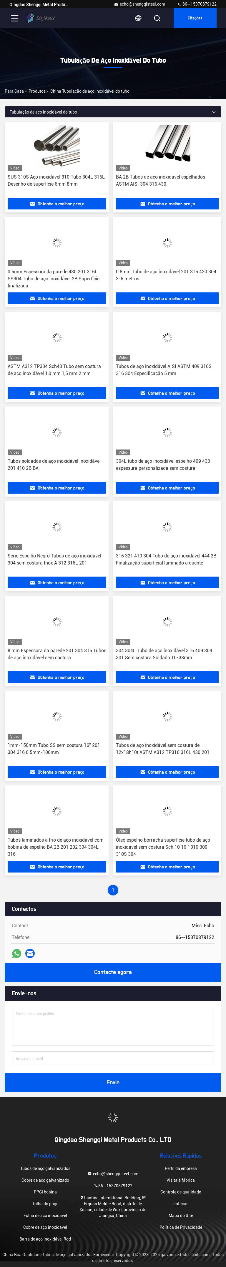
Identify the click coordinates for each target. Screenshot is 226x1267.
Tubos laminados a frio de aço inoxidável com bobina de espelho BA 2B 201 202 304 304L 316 (56, 847)
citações (195, 18)
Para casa (14, 91)
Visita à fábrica (181, 1180)
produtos (37, 91)
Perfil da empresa (181, 1168)
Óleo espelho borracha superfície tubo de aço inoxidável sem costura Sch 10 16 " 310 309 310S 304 (163, 847)
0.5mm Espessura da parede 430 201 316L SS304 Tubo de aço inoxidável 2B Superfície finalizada (53, 279)
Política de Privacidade (180, 1227)
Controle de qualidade (180, 1192)
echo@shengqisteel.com (139, 4)
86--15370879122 (197, 4)
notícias (180, 1203)
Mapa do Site (181, 1215)
